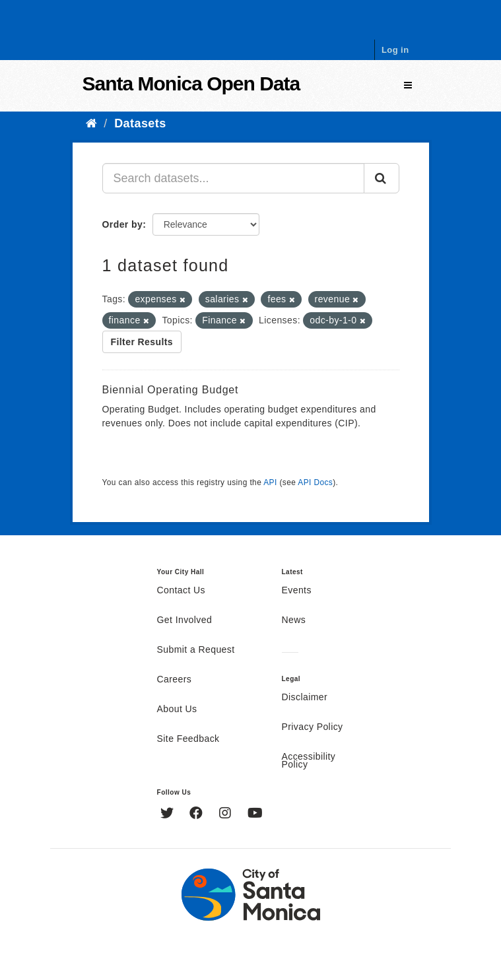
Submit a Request (196, 650)
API (270, 482)
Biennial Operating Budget (170, 389)
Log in (395, 50)
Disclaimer (305, 697)
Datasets (140, 123)
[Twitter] (169, 814)
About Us (177, 709)
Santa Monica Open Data (191, 83)
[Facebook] (198, 814)
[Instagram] (227, 814)
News (294, 620)
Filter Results (142, 342)
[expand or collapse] (408, 85)
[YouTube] (255, 814)
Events (297, 590)
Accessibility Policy (309, 761)
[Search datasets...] (233, 178)
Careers (174, 679)
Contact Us (181, 590)
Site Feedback (188, 739)
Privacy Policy (312, 727)
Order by (122, 224)
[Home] (91, 123)
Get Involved (185, 620)
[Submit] (381, 178)
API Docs (315, 482)
